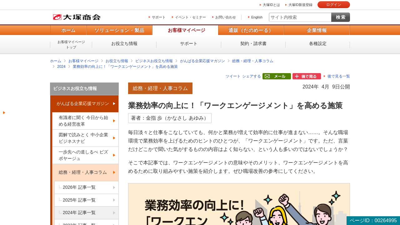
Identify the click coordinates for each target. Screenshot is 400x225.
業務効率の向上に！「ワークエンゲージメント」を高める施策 (125, 66)
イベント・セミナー (190, 17)
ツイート (233, 76)
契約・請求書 (253, 43)
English (256, 17)
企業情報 (317, 30)
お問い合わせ (225, 17)
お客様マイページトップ (71, 44)
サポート (159, 17)
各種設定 (318, 43)
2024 (61, 66)
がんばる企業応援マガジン (202, 61)
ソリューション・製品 (119, 30)
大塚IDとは (271, 5)
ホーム (68, 30)
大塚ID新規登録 (300, 5)
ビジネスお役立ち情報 (154, 61)
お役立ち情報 (124, 43)
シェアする (251, 76)
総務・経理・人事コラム (252, 61)
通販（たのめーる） (250, 30)
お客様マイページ (186, 30)
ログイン (333, 4)
